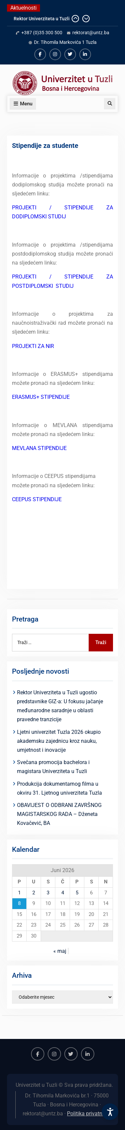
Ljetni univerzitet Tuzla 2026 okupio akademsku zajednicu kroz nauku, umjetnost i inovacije (59, 741)
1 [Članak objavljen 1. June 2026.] (19, 893)
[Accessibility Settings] (110, 1111)
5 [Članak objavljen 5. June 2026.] (77, 893)
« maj (59, 951)
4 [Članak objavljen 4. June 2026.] (62, 893)
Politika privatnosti (89, 1113)
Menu (22, 104)
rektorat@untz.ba (90, 32)
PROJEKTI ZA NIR (33, 346)
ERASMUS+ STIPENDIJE (41, 397)
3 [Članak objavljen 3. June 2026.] (48, 893)
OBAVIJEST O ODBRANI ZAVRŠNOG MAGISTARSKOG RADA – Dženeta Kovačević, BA (59, 814)
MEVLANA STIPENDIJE (39, 448)
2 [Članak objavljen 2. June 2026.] (33, 893)
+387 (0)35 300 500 (41, 32)
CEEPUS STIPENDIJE (37, 499)
